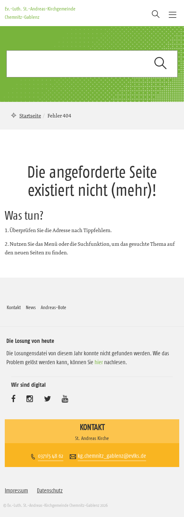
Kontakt (14, 307)
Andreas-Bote (53, 307)
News (31, 307)
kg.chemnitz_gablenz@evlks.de (112, 455)
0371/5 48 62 (50, 455)
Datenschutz (50, 490)
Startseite (30, 115)
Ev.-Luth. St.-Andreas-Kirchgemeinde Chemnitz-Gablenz (40, 12)
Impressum (16, 490)
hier (99, 362)
